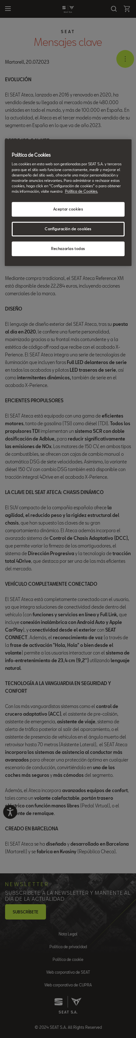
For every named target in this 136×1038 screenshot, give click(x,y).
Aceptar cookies (68, 209)
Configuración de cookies (68, 229)
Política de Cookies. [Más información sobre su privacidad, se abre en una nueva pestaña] (81, 191)
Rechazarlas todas (68, 249)
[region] (68, 202)
